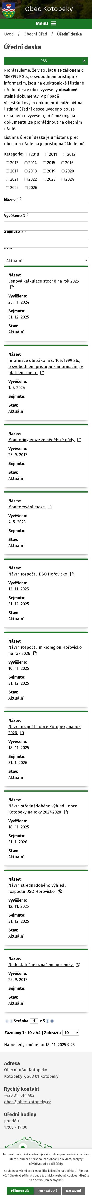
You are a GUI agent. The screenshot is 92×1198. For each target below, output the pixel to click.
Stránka (21, 1021)
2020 (69, 170)
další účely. (56, 1163)
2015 (51, 162)
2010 (35, 154)
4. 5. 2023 (17, 521)
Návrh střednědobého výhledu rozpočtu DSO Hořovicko (37, 888)
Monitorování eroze (29, 507)
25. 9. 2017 (17, 454)
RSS (63, 61)
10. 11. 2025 (18, 668)
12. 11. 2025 (18, 589)
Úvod (9, 34)
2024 (69, 179)
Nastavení (73, 1190)
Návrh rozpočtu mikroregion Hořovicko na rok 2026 (45, 650)
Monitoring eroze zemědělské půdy (44, 439)
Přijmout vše (20, 1190)
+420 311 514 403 (19, 1095)
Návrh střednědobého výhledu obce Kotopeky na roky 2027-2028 (42, 809)
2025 (14, 187)
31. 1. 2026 (17, 762)
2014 (32, 162)
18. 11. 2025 (18, 747)
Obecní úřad (35, 34)
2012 (71, 154)
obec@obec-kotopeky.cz (27, 1101)
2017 (14, 170)
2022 (32, 179)
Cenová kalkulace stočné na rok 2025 (43, 284)
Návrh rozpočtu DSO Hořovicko (41, 574)
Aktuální (16, 332)
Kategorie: (13, 154)
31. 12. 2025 (18, 317)
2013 (14, 162)
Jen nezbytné (47, 1190)
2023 (51, 179)
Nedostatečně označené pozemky (44, 964)
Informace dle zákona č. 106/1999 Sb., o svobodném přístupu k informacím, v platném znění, (45, 366)
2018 (32, 170)
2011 (53, 154)
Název (11, 199)
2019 (51, 170)
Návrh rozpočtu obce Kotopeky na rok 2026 (44, 729)
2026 (33, 187)
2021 (14, 179)
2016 (69, 162)
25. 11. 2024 (18, 302)
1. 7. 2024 (16, 387)
